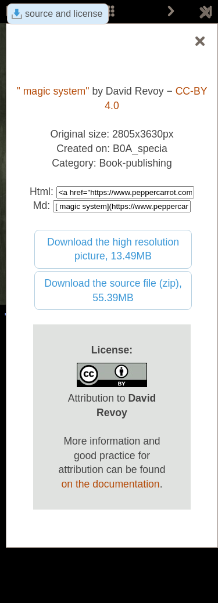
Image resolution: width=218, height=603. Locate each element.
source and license (63, 14)
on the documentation (110, 484)
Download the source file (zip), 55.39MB (113, 290)
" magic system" (53, 91)
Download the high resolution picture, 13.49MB (113, 249)
